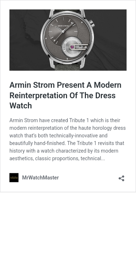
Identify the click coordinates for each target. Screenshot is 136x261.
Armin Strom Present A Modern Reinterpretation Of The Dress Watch (65, 95)
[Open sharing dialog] (121, 176)
